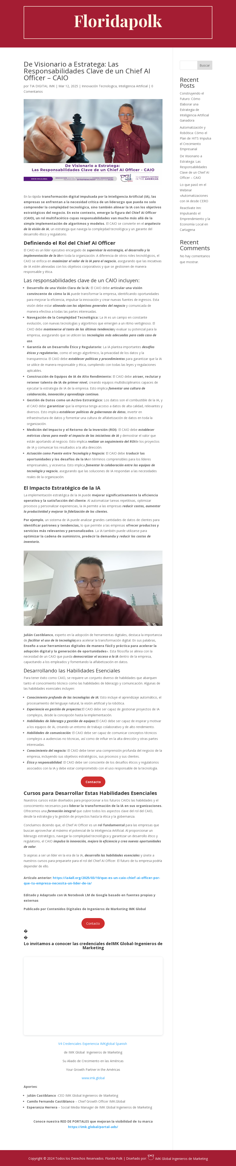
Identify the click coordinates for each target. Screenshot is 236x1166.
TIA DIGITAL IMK (42, 86)
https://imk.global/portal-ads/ (93, 1127)
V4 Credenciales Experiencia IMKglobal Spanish (92, 1043)
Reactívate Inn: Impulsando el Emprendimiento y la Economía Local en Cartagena (195, 219)
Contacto (93, 923)
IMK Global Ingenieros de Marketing (177, 1158)
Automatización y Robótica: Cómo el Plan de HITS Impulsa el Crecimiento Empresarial (195, 138)
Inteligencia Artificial (133, 86)
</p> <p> (93, 996)
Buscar (205, 65)
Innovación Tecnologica (99, 86)
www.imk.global (93, 1078)
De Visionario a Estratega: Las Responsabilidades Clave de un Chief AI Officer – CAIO (194, 167)
